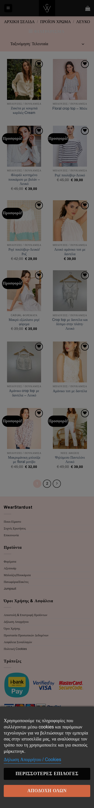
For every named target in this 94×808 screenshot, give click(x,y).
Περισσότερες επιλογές (47, 774)
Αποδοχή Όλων (47, 791)
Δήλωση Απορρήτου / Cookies (32, 760)
